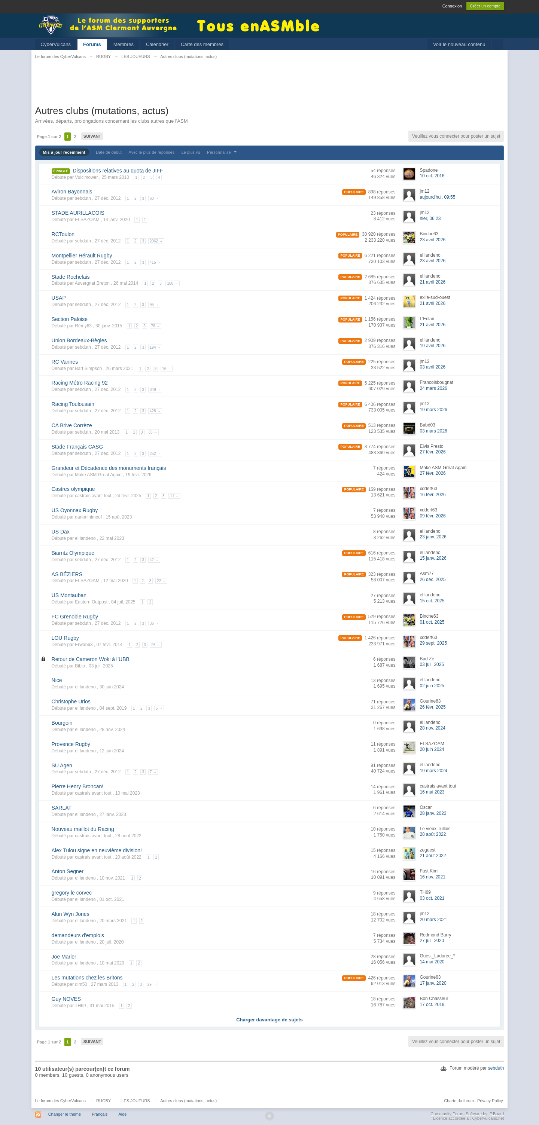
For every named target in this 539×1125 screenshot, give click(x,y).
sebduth (496, 1068)
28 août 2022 (433, 834)
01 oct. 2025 (432, 622)
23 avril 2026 (432, 239)
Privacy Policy (490, 1100)
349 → (155, 390)
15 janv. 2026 (433, 558)
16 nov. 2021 (432, 877)
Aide (122, 1114)
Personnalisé (222, 152)
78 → (155, 326)
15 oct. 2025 (432, 600)
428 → (155, 411)
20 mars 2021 (433, 919)
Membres (123, 44)
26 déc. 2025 (432, 579)
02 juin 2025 (432, 685)
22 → (161, 581)
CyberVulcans (56, 44)
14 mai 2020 (432, 961)
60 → (154, 198)
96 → (155, 645)
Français (99, 1114)
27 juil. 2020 (432, 940)
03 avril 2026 (432, 367)
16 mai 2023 (432, 792)
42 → (154, 560)
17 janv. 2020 (433, 983)
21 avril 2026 (432, 282)
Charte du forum (458, 1100)
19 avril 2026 (432, 345)
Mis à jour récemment (64, 152)
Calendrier (157, 44)
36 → (154, 623)
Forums (92, 44)
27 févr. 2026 (432, 452)
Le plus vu (191, 152)
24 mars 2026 (433, 388)
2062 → (156, 241)
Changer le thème (64, 1114)
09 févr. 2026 (432, 516)
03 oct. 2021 (432, 898)
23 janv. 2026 (433, 536)
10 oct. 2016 (432, 175)
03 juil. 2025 (432, 664)
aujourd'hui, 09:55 (437, 197)
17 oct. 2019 (432, 1004)
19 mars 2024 (433, 770)
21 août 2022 (433, 855)
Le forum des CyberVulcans (60, 1100)
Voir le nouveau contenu (459, 44)
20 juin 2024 (432, 749)
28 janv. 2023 (433, 813)
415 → (155, 262)
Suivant (92, 136)
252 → (155, 454)
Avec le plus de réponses (152, 152)
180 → (172, 283)
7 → (153, 772)
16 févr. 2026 (432, 494)
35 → (152, 432)
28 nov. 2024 (432, 728)
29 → (151, 984)
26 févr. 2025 (432, 707)
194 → (155, 347)
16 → (166, 369)
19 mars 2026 (433, 409)
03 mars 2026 (433, 431)
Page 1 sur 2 (49, 136)
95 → (154, 305)
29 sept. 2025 (433, 643)
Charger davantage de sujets (269, 1019)
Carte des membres (202, 44)
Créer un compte (485, 6)
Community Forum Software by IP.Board (467, 1114)
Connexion (452, 6)
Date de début (109, 152)
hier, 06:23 (430, 218)
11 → (174, 496)
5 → (159, 708)
